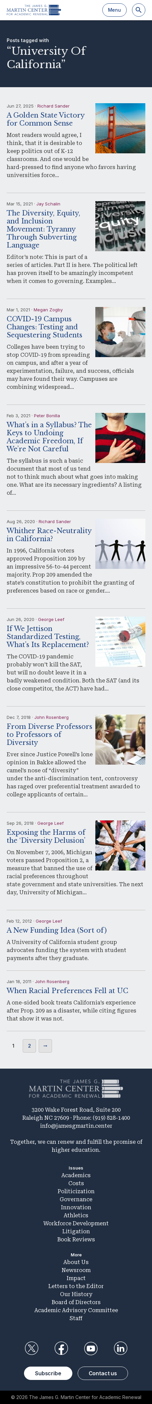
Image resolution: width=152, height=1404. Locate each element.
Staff (76, 1318)
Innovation (76, 1207)
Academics (76, 1175)
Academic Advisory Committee (76, 1310)
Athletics (76, 1215)
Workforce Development (76, 1223)
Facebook (61, 1348)
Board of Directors (76, 1302)
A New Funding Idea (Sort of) (57, 930)
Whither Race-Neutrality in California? (49, 535)
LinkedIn (120, 1348)
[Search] (138, 10)
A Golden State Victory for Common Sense (45, 119)
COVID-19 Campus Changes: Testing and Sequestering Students (44, 327)
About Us (76, 1262)
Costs (76, 1183)
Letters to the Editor (76, 1286)
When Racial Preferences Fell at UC (67, 991)
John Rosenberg (51, 717)
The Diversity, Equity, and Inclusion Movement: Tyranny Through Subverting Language (43, 229)
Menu (114, 10)
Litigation (76, 1231)
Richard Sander (53, 106)
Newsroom (76, 1270)
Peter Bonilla (47, 415)
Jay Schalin (48, 203)
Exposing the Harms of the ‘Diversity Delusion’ (46, 836)
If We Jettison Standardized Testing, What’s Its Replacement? (48, 637)
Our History (76, 1294)
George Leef (51, 619)
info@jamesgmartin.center (76, 1126)
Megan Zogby (48, 309)
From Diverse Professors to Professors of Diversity (49, 735)
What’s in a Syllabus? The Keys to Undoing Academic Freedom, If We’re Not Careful (49, 437)
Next (45, 1046)
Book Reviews (76, 1239)
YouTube (91, 1348)
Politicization (76, 1191)
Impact (76, 1278)
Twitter (31, 1348)
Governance (76, 1199)
